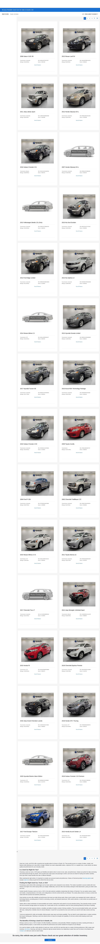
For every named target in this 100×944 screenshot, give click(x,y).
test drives (27, 929)
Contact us (22, 930)
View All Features (37, 64)
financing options (87, 878)
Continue (50, 940)
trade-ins (26, 879)
